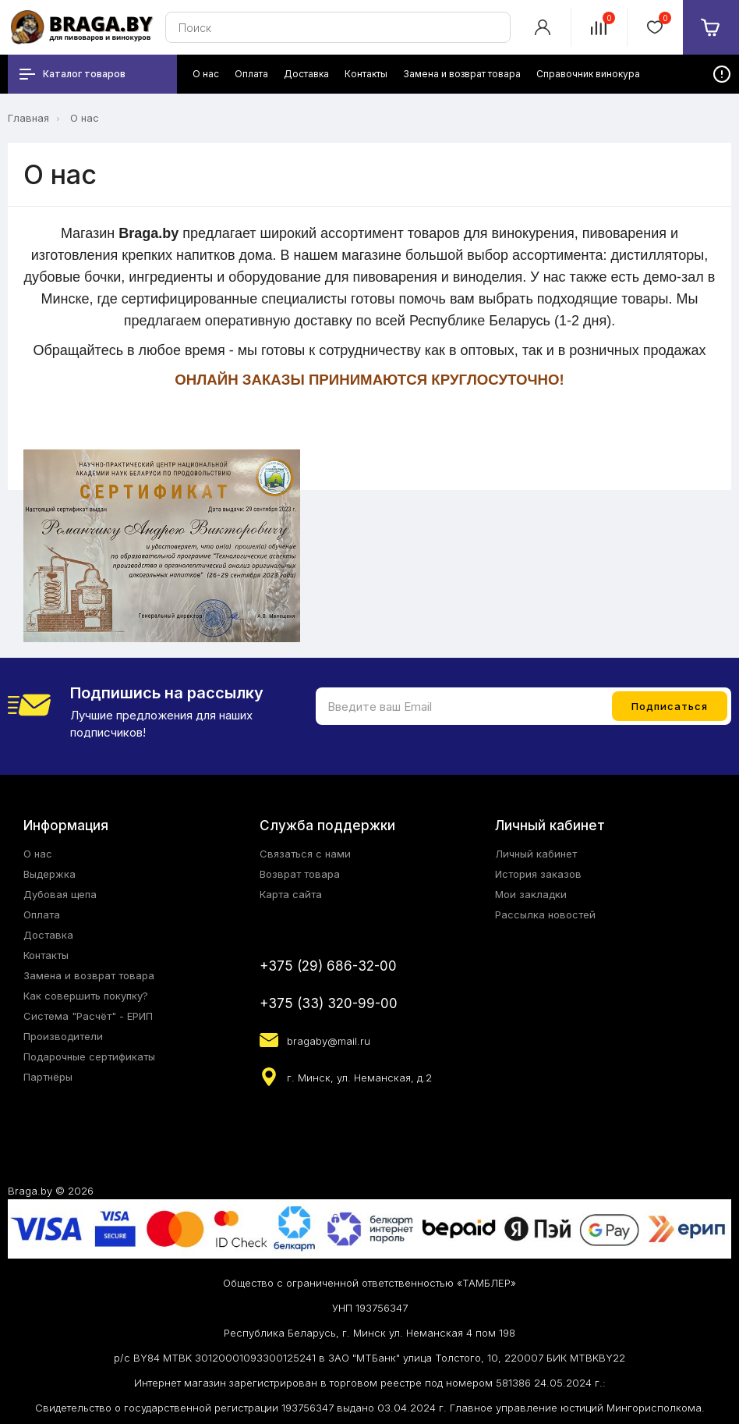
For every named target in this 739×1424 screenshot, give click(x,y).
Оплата (41, 914)
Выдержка (49, 873)
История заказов (538, 873)
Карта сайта (291, 894)
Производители (63, 1036)
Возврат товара (300, 873)
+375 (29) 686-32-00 (328, 966)
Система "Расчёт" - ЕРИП (88, 1015)
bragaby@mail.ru (328, 1041)
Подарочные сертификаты (89, 1056)
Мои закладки (531, 894)
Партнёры (47, 1076)
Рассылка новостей (545, 914)
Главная (28, 118)
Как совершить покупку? (85, 995)
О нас (84, 118)
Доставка (48, 934)
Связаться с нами (305, 853)
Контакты (46, 955)
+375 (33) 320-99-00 (329, 1003)
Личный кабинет (536, 853)
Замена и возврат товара (88, 975)
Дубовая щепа (60, 894)
